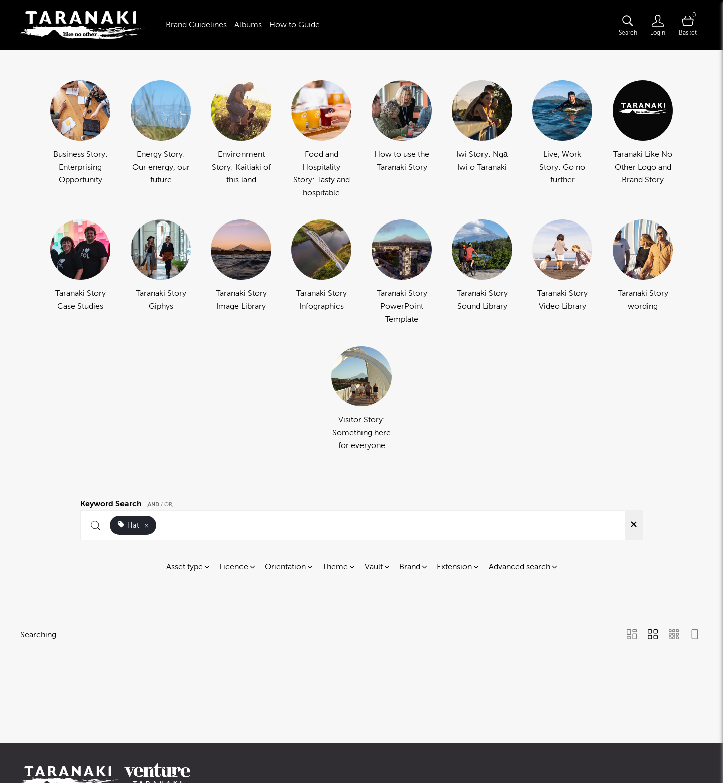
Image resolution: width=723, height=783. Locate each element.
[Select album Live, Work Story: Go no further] (562, 139)
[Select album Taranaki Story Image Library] (241, 272)
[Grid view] (653, 635)
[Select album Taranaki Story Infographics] (321, 272)
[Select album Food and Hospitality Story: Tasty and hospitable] (321, 139)
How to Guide (294, 24)
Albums (248, 24)
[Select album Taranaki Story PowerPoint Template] (402, 272)
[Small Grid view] (674, 635)
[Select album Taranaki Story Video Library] (562, 272)
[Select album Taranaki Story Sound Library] (482, 272)
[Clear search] (633, 525)
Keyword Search (128, 502)
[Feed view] (695, 635)
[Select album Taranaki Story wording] (643, 272)
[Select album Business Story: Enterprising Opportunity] (80, 139)
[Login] (658, 25)
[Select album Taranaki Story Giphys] (161, 272)
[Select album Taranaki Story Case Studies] (80, 272)
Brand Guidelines (196, 24)
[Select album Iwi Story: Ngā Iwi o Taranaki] (482, 139)
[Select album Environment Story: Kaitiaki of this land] (241, 139)
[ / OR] (160, 504)
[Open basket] (688, 25)
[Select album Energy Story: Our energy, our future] (161, 139)
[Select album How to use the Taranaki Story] (402, 139)
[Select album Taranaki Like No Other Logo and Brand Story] (643, 139)
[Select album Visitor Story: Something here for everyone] (361, 399)
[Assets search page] (628, 25)
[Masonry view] (632, 635)
